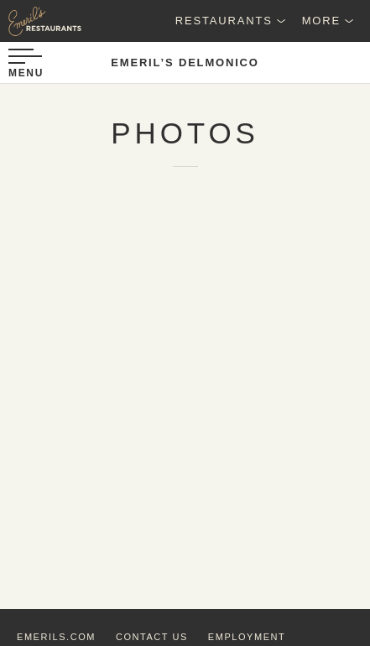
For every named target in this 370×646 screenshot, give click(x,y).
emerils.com (56, 637)
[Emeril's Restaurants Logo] (42, 21)
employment (246, 637)
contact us (152, 637)
